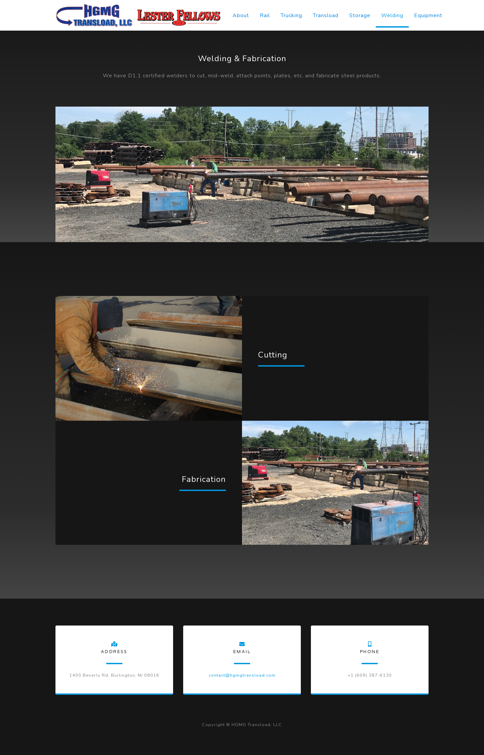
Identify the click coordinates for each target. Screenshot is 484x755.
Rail (265, 15)
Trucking (291, 15)
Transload (325, 15)
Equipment (428, 15)
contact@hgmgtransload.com (242, 675)
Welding (392, 15)
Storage (359, 15)
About (241, 15)
